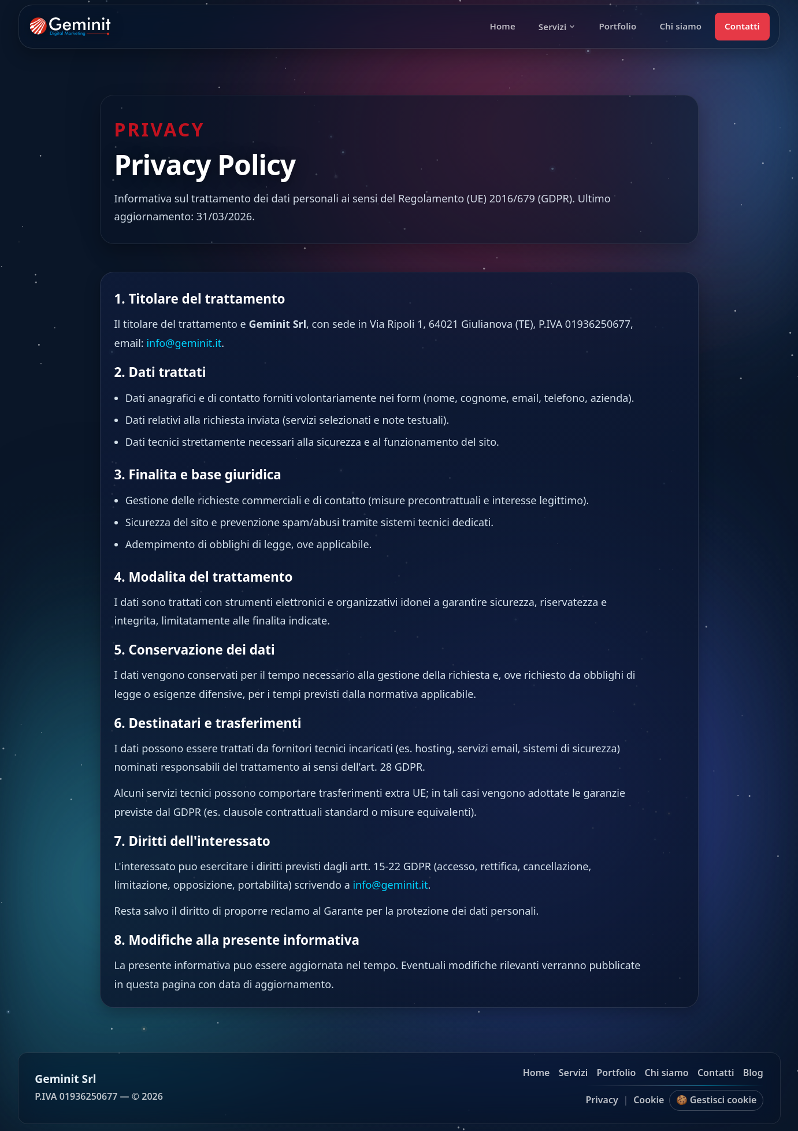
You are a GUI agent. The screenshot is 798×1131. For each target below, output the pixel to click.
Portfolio (617, 26)
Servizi (557, 26)
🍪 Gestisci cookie (716, 1099)
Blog (753, 1072)
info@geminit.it (183, 343)
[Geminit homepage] (70, 26)
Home (502, 26)
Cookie (648, 1099)
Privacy (601, 1099)
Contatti (742, 26)
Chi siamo (680, 26)
